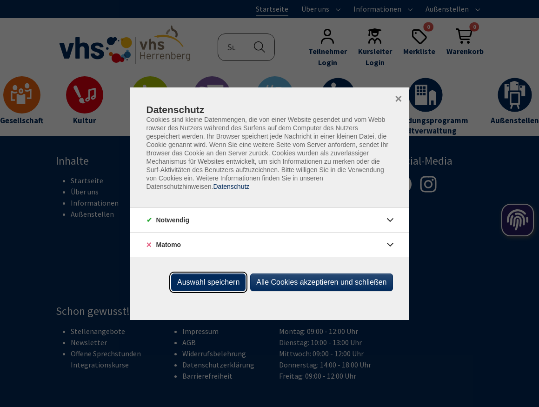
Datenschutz (231, 186)
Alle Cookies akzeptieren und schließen (321, 282)
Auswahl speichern (208, 282)
